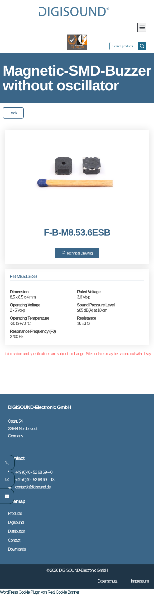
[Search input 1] (128, 46)
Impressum (140, 581)
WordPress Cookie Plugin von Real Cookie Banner (39, 592)
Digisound (15, 522)
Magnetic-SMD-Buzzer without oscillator (77, 78)
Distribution (16, 531)
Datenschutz (107, 581)
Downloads (17, 549)
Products (15, 513)
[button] (141, 27)
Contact (14, 540)
